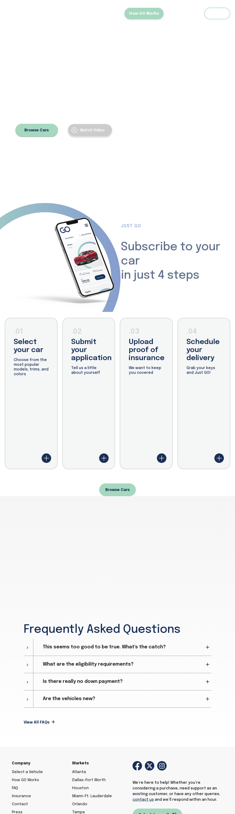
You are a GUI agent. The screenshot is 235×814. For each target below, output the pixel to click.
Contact (20, 804)
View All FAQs (36, 722)
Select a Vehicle (102, 14)
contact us (143, 800)
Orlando (79, 804)
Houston (80, 788)
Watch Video (92, 130)
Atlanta (79, 772)
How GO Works (144, 14)
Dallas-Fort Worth (89, 780)
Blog (172, 14)
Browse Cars (36, 130)
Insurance (21, 796)
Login (217, 14)
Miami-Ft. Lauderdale (92, 796)
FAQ (191, 14)
